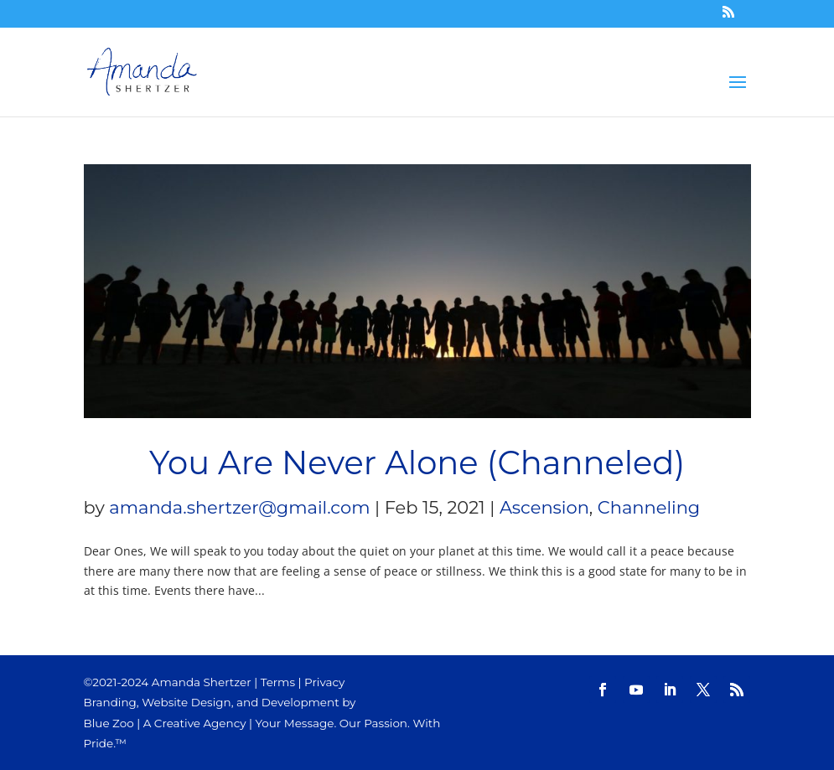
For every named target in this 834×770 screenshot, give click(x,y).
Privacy (324, 682)
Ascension (544, 507)
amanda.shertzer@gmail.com (239, 507)
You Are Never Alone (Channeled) (417, 463)
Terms (278, 682)
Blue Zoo (109, 723)
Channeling (649, 507)
